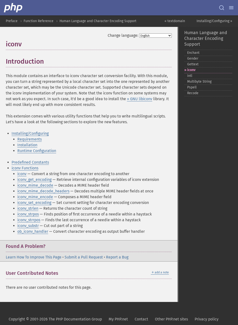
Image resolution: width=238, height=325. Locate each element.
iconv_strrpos (28, 220)
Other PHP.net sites (171, 319)
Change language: (123, 35)
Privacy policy (206, 319)
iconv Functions (25, 168)
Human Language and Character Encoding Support (98, 21)
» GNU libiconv (139, 99)
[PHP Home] (13, 7)
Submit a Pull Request (84, 257)
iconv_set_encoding (34, 202)
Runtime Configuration (36, 150)
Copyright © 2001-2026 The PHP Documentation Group (55, 319)
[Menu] (231, 7)
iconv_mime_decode (35, 185)
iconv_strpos (28, 214)
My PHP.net (118, 319)
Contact (141, 319)
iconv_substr (28, 225)
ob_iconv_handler (32, 231)
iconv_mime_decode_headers (43, 191)
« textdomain (175, 21)
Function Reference (38, 21)
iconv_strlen (27, 208)
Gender (192, 58)
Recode (192, 93)
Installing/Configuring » (214, 21)
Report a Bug (117, 257)
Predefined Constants (30, 162)
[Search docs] (221, 7)
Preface (12, 21)
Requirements (29, 139)
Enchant (193, 53)
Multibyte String (199, 82)
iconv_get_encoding (34, 179)
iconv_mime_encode (35, 197)
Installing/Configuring (30, 133)
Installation (27, 145)
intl (189, 76)
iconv (21, 174)
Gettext (192, 64)
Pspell (192, 87)
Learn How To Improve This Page (33, 257)
